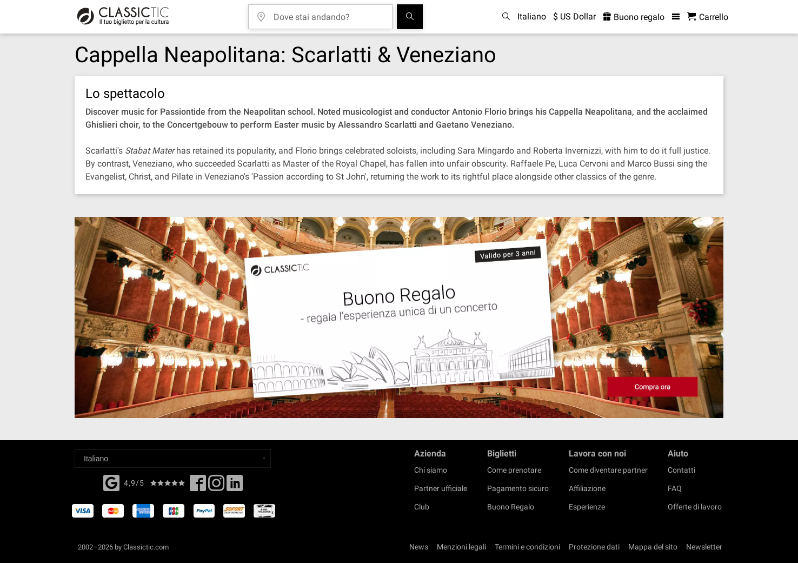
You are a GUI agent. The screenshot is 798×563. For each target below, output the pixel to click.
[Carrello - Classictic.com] (707, 17)
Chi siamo (430, 470)
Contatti (681, 470)
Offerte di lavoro (695, 506)
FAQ (675, 488)
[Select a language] (173, 458)
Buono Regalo (510, 506)
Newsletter (704, 546)
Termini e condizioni (527, 546)
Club (421, 506)
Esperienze (587, 506)
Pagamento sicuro (518, 488)
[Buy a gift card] (399, 318)
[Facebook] (111, 482)
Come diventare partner (608, 470)
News (418, 546)
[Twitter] (216, 486)
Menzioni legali (461, 546)
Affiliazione (587, 488)
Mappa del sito (652, 546)
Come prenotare (514, 470)
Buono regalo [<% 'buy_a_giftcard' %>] (633, 17)
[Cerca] (410, 16)
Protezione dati (594, 546)
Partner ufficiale (440, 488)
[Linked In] (235, 486)
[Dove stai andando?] (328, 13)
